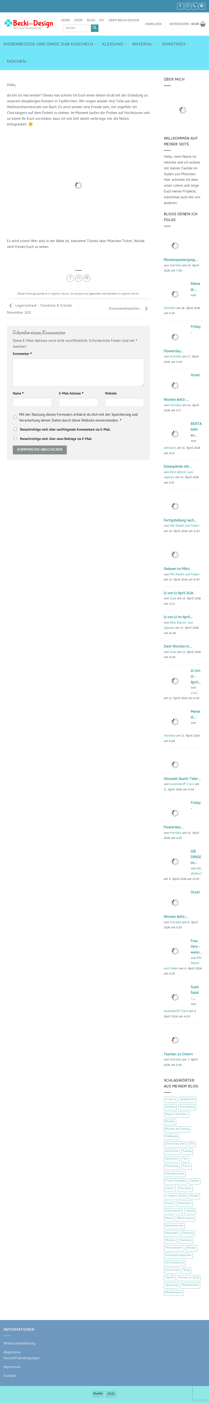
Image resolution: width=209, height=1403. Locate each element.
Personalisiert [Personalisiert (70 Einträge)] (174, 1248)
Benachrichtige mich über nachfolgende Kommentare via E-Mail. (65, 430)
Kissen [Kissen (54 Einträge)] (169, 1203)
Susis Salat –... (195, 993)
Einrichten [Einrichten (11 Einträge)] (171, 1151)
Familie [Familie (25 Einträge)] (187, 1151)
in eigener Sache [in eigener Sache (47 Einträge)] (175, 1196)
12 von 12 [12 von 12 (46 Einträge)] (170, 1099)
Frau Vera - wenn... (196, 947)
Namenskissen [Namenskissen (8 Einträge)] (174, 1226)
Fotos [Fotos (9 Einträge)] (186, 1166)
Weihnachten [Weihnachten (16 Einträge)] (190, 1285)
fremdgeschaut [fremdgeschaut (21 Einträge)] (174, 1174)
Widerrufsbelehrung (19, 1344)
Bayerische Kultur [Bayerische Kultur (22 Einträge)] (176, 1114)
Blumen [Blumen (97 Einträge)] (170, 1121)
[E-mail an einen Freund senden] (78, 278)
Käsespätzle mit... (178, 467)
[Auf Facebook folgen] (180, 6)
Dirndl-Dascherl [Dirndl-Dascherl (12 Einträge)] (175, 1144)
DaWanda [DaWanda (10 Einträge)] (171, 1136)
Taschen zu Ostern (178, 1055)
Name (18, 394)
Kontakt (9, 1376)
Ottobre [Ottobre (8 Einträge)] (170, 1240)
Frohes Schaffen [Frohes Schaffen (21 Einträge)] (175, 1181)
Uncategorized (79, 294)
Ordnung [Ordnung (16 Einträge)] (188, 1233)
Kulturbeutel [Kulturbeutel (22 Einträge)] (173, 1211)
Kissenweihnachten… (129, 309)
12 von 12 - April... (196, 677)
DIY (101, 20)
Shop (78, 20)
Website (111, 394)
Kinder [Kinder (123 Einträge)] (194, 1196)
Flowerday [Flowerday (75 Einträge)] (172, 1166)
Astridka (175, 265)
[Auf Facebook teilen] (70, 278)
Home (65, 20)
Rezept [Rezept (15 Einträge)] (191, 1248)
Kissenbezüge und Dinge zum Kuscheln (49, 44)
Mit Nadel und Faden (184, 526)
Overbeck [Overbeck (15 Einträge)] (186, 1240)
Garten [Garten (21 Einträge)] (194, 1181)
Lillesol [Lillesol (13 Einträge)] (190, 1211)
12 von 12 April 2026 (178, 593)
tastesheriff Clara (182, 784)
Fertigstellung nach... (180, 521)
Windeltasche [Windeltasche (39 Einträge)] (173, 1292)
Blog (91, 20)
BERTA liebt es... (196, 430)
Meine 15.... (195, 715)
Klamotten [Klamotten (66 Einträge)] (184, 1203)
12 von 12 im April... (178, 617)
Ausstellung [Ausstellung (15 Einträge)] (187, 1107)
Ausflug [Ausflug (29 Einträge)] (170, 1107)
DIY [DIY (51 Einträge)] (192, 1144)
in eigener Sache (58, 294)
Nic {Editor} (196, 871)
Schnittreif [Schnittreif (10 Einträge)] (172, 1270)
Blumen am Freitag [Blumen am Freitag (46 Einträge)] (177, 1129)
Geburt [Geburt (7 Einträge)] (169, 1188)
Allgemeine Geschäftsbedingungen (21, 1356)
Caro (194, 693)
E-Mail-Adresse (71, 394)
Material (144, 44)
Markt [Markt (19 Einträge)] (169, 1218)
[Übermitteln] (95, 28)
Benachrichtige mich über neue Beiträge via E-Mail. (56, 439)
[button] (153, 24)
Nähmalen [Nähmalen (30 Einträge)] (171, 1233)
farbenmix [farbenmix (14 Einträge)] (171, 1159)
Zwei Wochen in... (178, 647)
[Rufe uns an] (195, 6)
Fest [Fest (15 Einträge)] (185, 1159)
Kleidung (114, 44)
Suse (173, 598)
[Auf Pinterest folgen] (202, 6)
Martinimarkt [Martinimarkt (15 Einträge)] (185, 1218)
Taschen (18, 61)
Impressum (11, 1367)
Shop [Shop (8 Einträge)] (186, 1270)
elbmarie (170, 448)
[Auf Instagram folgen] (187, 6)
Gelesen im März (177, 569)
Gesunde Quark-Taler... (182, 779)
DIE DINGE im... (196, 858)
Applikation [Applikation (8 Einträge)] (187, 1099)
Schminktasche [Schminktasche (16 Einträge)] (174, 1263)
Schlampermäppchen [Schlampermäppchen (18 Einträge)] (178, 1255)
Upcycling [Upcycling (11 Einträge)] (171, 1285)
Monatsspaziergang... (181, 260)
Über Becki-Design (123, 20)
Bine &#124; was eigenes (178, 475)
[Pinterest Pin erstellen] (87, 278)
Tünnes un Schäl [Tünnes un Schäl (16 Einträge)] (189, 1278)
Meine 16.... (195, 287)
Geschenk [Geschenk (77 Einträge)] (185, 1188)
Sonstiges (175, 44)
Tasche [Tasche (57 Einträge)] (169, 1278)
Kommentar (22, 354)
